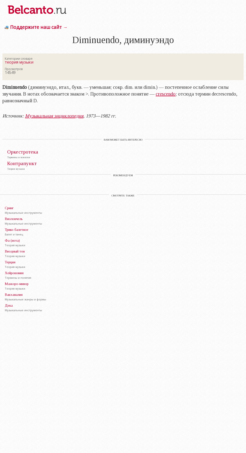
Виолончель (14, 219)
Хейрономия (14, 273)
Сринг (9, 208)
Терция (10, 262)
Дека (9, 305)
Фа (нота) (12, 240)
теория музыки (19, 62)
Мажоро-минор (17, 284)
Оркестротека (22, 152)
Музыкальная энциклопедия (54, 115)
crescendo (166, 94)
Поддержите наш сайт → (39, 27)
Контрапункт (22, 163)
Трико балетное (16, 230)
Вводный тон (15, 251)
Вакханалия (14, 295)
